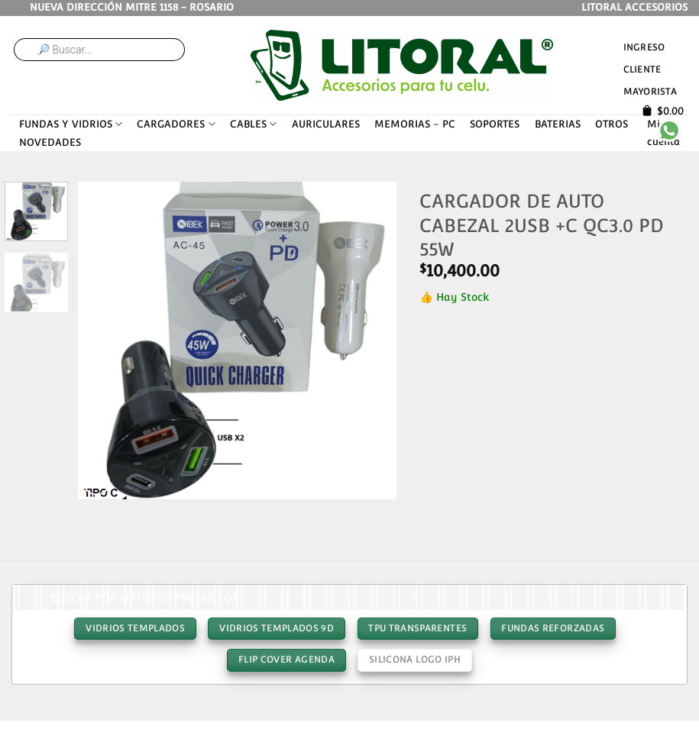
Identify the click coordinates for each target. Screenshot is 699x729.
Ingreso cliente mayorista (650, 69)
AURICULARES (326, 124)
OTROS (611, 124)
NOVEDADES (50, 142)
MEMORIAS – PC (414, 124)
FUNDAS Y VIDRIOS (70, 124)
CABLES (253, 124)
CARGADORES (176, 124)
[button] (96, 482)
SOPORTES (494, 124)
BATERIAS (558, 124)
